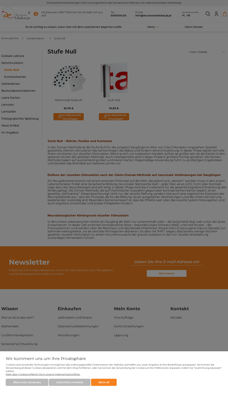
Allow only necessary (27, 382)
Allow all (103, 382)
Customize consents (69, 382)
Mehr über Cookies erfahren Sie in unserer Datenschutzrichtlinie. (43, 374)
